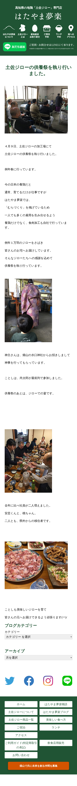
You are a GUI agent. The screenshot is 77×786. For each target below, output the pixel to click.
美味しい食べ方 (56, 719)
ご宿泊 (21, 727)
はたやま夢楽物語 (56, 704)
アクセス (21, 735)
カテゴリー (12, 631)
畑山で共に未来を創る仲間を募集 (38, 765)
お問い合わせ (21, 755)
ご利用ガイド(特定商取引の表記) (21, 745)
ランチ (56, 727)
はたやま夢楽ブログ (56, 712)
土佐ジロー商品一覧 (21, 719)
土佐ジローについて (21, 712)
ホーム (21, 704)
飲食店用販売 (56, 743)
